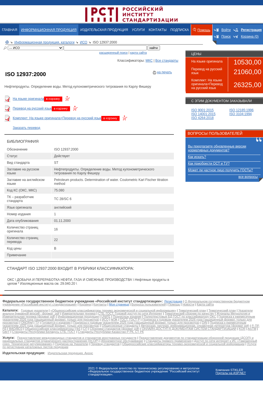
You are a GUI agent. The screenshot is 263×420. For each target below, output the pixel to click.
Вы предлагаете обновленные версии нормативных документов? (217, 148)
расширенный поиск (113, 52)
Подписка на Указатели (71, 344)
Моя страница (119, 304)
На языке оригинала (28, 99)
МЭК (114, 319)
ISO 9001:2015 (202, 110)
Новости (188, 304)
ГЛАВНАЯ (9, 30)
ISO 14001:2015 (203, 114)
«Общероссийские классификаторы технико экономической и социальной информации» (113, 310)
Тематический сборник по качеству (189, 313)
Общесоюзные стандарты (120, 325)
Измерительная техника (79, 313)
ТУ (37, 322)
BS (78, 328)
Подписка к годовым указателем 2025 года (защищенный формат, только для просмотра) (136, 322)
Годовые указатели (34, 310)
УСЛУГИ (138, 30)
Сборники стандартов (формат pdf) (114, 328)
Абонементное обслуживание (122, 341)
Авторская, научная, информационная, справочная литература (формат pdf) (195, 325)
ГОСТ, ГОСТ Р (130, 319)
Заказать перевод (26, 128)
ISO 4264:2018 (202, 118)
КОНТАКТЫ (158, 30)
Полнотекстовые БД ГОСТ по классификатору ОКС (180, 316)
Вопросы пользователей (149, 304)
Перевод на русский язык (32, 108)
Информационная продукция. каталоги (44, 42)
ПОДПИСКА (180, 30)
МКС (149, 61)
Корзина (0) (250, 36)
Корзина (85, 304)
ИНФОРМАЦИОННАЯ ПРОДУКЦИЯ (48, 30)
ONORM (27, 322)
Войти (226, 30)
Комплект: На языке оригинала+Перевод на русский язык (57, 118)
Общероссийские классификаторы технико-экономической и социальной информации (183, 344)
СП (85, 328)
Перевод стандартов (105, 344)
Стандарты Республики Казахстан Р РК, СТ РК (111, 331)
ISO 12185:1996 (242, 110)
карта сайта (138, 52)
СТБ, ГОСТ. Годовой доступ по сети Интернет (130, 313)
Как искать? (197, 157)
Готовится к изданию (56, 322)
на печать (164, 72)
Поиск (226, 36)
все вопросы (248, 177)
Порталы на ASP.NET (231, 373)
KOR (242, 328)
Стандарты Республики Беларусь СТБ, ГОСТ (43, 331)
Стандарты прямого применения (169, 341)
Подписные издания (127, 316)
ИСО (83, 42)
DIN (204, 322)
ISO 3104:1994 (241, 114)
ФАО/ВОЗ (15, 328)
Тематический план (192, 310)
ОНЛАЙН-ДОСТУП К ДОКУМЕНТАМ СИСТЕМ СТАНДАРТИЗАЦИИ (189, 328)
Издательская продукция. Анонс (70, 353)
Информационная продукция (78, 316)
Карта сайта (205, 304)
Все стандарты (166, 61)
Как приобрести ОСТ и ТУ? (209, 163)
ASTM (252, 328)
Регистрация (173, 301)
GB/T (5, 331)
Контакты (100, 304)
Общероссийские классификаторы (49, 328)
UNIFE (105, 316)
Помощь (203, 30)
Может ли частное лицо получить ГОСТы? (220, 170)
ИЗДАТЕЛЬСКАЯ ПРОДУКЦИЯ (104, 30)
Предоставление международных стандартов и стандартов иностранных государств (76, 337)
